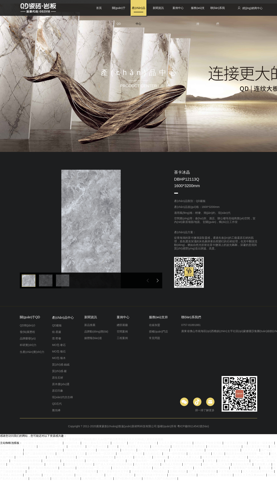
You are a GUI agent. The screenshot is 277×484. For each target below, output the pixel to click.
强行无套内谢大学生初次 (151, 474)
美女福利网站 (33, 474)
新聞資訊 (158, 7)
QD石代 (57, 403)
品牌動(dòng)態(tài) (96, 331)
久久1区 (266, 467)
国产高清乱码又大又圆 (71, 453)
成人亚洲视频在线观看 (61, 457)
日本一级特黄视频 (175, 453)
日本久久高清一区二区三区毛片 (132, 467)
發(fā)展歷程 (27, 331)
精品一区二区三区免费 (216, 464)
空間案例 (122, 331)
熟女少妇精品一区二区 (52, 446)
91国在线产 (119, 442)
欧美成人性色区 (172, 464)
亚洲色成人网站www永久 (233, 460)
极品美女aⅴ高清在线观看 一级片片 (247, 453)
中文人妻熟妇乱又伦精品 (59, 474)
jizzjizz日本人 (72, 442)
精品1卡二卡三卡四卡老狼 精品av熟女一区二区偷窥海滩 (62, 471)
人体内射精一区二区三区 (97, 478)
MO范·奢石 (58, 345)
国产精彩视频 (192, 464)
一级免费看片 (77, 446)
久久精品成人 (153, 453)
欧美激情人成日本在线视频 (225, 446)
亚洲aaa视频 (68, 467)
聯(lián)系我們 (217, 11)
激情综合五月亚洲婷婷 (79, 464)
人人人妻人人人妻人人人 (185, 457)
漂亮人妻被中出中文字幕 (114, 471)
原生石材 (57, 377)
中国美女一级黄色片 (261, 442)
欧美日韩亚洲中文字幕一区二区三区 (224, 457)
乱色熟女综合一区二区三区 (94, 467)
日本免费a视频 (161, 446)
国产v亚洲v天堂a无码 (128, 478)
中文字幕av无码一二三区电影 (145, 460)
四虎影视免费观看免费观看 (189, 446)
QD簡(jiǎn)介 (28, 325)
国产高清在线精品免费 (44, 467)
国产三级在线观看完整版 (40, 453)
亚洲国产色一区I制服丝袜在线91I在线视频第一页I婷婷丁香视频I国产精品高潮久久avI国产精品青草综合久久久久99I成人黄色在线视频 (81, 439)
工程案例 (122, 338)
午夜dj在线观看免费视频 (26, 460)
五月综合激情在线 (73, 460)
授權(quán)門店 (158, 331)
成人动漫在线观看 (199, 453)
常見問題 (154, 338)
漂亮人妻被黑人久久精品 (134, 446)
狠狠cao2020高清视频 (183, 474)
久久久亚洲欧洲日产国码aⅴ (212, 467)
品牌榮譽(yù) (28, 338)
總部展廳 (122, 325)
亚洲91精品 (161, 457)
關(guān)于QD (118, 11)
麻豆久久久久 (124, 457)
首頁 (99, 7)
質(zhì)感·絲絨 (60, 364)
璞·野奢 (56, 338)
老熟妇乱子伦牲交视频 (208, 442)
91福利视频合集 (40, 478)
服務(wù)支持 (198, 11)
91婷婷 (113, 446)
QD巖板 (57, 325)
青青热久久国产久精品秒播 (160, 478)
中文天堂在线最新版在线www (184, 460)
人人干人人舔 (250, 450)
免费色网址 (129, 450)
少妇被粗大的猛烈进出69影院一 (43, 442)
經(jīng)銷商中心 (250, 8)
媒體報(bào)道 (93, 338)
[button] (157, 280)
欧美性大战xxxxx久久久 (31, 457)
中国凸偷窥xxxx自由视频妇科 (26, 464)
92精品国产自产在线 (130, 453)
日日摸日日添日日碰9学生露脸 (44, 450)
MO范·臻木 (58, 358)
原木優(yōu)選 (60, 384)
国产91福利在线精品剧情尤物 (95, 457)
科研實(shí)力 (28, 345)
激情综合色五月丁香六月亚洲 (18, 446)
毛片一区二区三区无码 (120, 474)
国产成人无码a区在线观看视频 (114, 464)
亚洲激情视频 (51, 460)
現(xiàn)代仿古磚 (62, 397)
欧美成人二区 (143, 457)
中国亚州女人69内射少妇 (80, 450)
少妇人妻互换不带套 (256, 446)
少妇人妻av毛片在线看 (96, 442)
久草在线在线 (55, 464)
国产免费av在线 (97, 446)
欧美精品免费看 (242, 464)
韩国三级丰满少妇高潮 (66, 478)
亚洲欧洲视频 (178, 471)
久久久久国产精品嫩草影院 (176, 442)
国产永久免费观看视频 (202, 471)
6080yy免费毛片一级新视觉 (215, 474)
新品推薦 (89, 325)
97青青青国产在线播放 (245, 467)
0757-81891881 (191, 325)
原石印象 (57, 390)
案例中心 (178, 7)
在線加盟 (154, 325)
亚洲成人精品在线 (11, 474)
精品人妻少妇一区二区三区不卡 (173, 467)
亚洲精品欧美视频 (108, 450)
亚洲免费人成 (262, 464)
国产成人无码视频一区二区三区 (106, 460)
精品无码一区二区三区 (90, 474)
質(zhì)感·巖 (59, 371)
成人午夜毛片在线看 (147, 464)
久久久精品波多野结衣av (258, 471)
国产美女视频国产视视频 (153, 450)
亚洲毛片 (210, 460)
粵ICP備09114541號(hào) (193, 426)
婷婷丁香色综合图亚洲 (143, 442)
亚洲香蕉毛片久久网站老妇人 (149, 471)
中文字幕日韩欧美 (235, 442)
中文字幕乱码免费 (229, 471)
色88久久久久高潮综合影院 (223, 450)
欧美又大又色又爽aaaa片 (250, 474)
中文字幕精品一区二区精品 (188, 450)
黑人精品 (219, 453)
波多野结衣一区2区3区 (101, 453)
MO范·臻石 (58, 351)
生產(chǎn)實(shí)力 (32, 351)
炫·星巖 (56, 331)
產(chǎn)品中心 (138, 11)
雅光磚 (56, 410)
